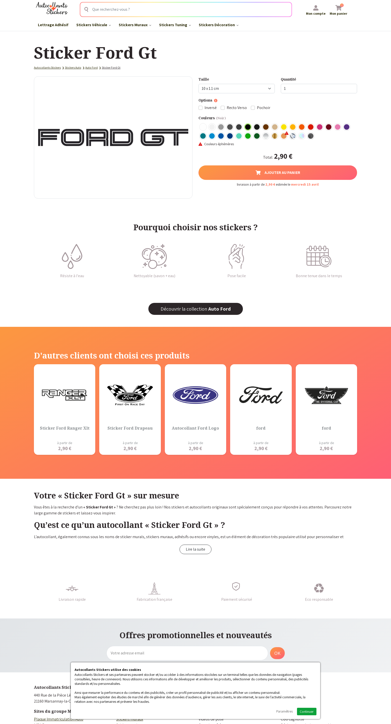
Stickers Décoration (218, 24)
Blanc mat (212, 127)
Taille (203, 79)
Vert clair (248, 136)
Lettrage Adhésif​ (53, 24)
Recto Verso (237, 107)
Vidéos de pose (211, 719)
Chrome (293, 136)
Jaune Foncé (293, 127)
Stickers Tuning (175, 24)
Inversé (210, 107)
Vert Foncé (257, 136)
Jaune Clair (284, 127)
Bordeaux (329, 127)
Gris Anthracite (239, 127)
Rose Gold (284, 136)
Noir (248, 127)
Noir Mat (257, 127)
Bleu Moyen (221, 136)
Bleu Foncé (230, 136)
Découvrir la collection (196, 309)
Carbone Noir (311, 136)
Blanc (203, 127)
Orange (302, 127)
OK (277, 653)
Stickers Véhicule (93, 24)
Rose (338, 127)
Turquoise (203, 136)
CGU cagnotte (292, 719)
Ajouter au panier (278, 172)
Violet (347, 127)
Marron (266, 127)
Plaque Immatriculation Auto (58, 719)
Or (275, 136)
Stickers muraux (129, 719)
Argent (266, 136)
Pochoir (263, 107)
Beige (275, 127)
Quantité (288, 79)
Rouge (311, 127)
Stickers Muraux (135, 24)
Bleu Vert (239, 136)
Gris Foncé (230, 127)
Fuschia (320, 127)
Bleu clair (212, 136)
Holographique (302, 136)
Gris (221, 127)
